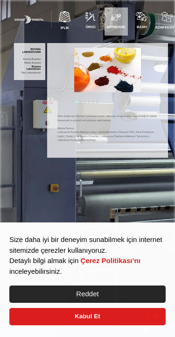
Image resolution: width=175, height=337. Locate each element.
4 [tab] (89, 102)
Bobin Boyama (32, 63)
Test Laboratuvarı (31, 73)
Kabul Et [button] (87, 316)
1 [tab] (76, 102)
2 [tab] (80, 102)
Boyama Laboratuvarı (34, 68)
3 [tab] (85, 102)
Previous (67, 76)
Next (148, 76)
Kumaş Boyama (32, 59)
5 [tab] (93, 102)
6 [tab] (97, 102)
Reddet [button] (87, 294)
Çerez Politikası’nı (110, 260)
